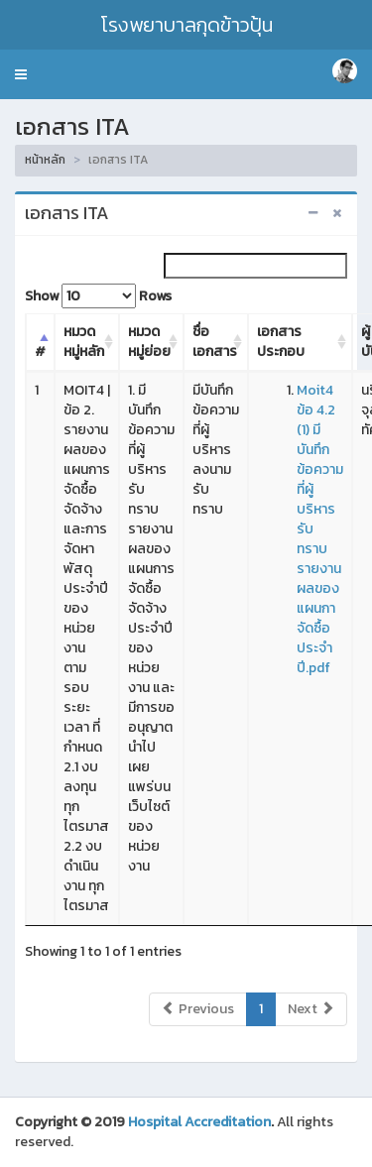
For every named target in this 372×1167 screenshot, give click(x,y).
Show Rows (98, 296)
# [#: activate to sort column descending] (40, 351)
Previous (198, 1008)
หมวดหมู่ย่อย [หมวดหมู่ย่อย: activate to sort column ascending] (149, 341)
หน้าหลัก (45, 160)
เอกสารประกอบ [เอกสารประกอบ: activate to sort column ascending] (281, 341)
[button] (21, 74)
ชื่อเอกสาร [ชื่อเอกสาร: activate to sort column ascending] (214, 341)
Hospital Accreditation (199, 1121)
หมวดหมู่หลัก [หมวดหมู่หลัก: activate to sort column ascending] (83, 341)
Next (311, 1008)
